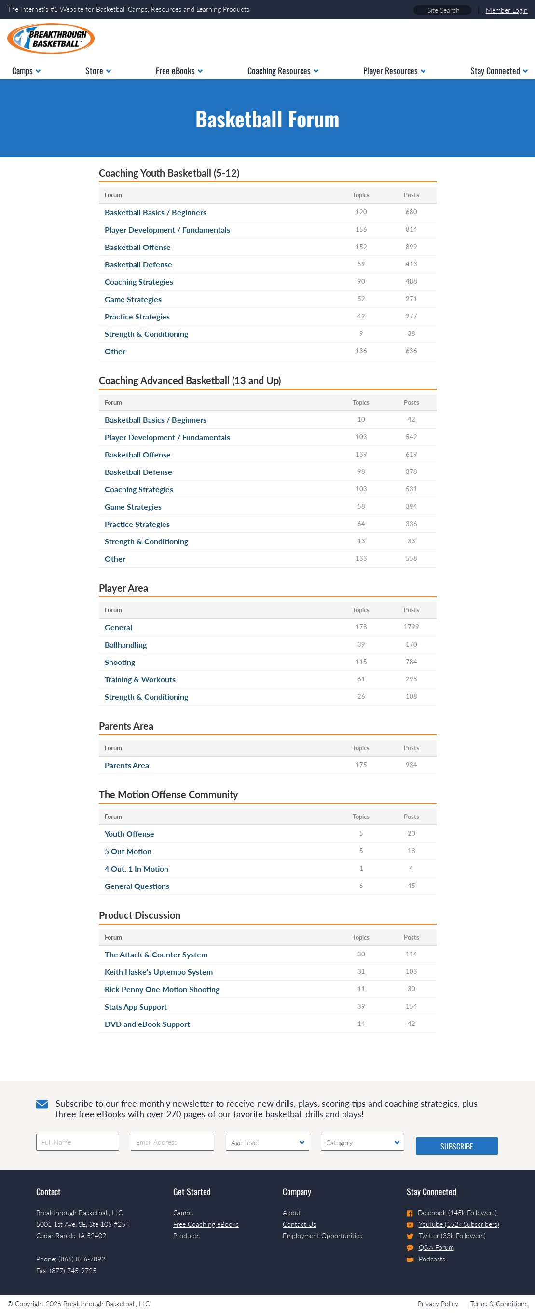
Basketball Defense (138, 264)
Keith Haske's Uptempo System (159, 971)
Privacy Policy (438, 1304)
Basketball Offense (138, 246)
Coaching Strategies (139, 281)
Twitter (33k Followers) (446, 1236)
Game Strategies (133, 299)
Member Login (507, 10)
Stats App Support (136, 1006)
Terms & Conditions (499, 1304)
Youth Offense (129, 833)
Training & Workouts (140, 679)
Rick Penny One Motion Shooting (162, 989)
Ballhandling (126, 644)
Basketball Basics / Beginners (155, 212)
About (292, 1212)
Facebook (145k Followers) (452, 1212)
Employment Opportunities (322, 1236)
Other (115, 351)
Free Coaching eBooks (206, 1224)
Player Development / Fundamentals (167, 229)
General (118, 627)
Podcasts (426, 1259)
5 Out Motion (128, 851)
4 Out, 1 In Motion (136, 868)
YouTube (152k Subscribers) (453, 1224)
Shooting (120, 661)
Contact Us (299, 1224)
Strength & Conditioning (146, 333)
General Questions (137, 885)
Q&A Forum (430, 1247)
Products (186, 1236)
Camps (183, 1212)
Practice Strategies (137, 316)
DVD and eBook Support (147, 1023)
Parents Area (127, 765)
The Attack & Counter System (156, 954)
